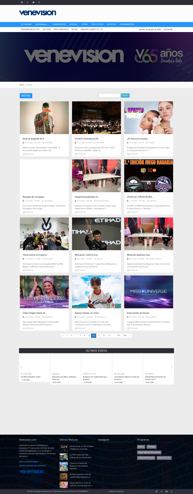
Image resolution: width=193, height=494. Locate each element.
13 (109, 336)
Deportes (111, 24)
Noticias (47, 29)
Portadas (151, 447)
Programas (41, 24)
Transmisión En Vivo (30, 29)
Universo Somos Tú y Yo (92, 29)
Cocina (84, 24)
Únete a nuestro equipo (28, 461)
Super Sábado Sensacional (149, 452)
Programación (127, 24)
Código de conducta (116, 491)
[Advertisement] (129, 13)
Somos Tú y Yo (89, 374)
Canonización (59, 24)
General (56, 374)
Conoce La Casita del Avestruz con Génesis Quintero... (79, 466)
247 (118, 336)
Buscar (125, 95)
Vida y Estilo (97, 24)
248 (124, 336)
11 (99, 336)
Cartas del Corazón (146, 458)
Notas (74, 29)
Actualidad (26, 24)
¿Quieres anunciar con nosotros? (32, 465)
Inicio (22, 85)
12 (104, 336)
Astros (141, 447)
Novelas (73, 24)
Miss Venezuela (61, 29)
